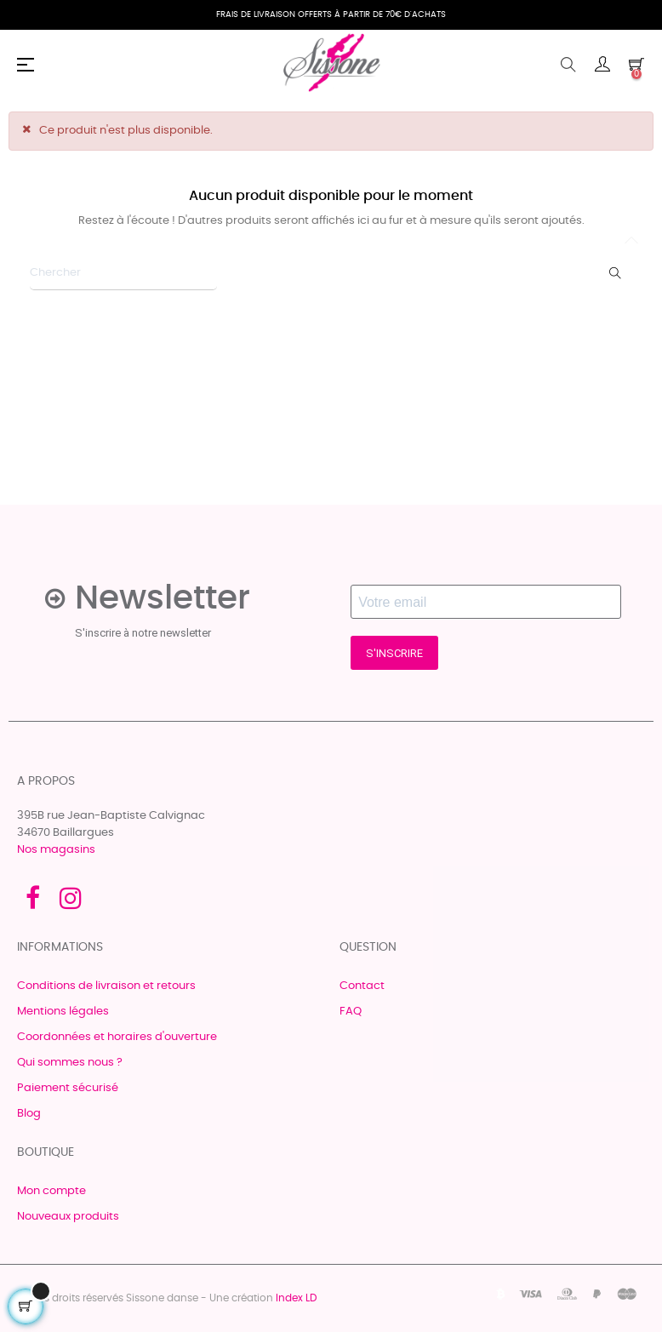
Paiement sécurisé (67, 1088)
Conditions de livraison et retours (106, 986)
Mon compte (51, 1191)
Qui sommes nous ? (70, 1062)
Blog (29, 1113)
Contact (362, 986)
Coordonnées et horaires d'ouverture (117, 1037)
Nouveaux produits (68, 1216)
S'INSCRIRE (394, 653)
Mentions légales (63, 1011)
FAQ (351, 1011)
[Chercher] (123, 273)
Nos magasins (56, 849)
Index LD (296, 1298)
